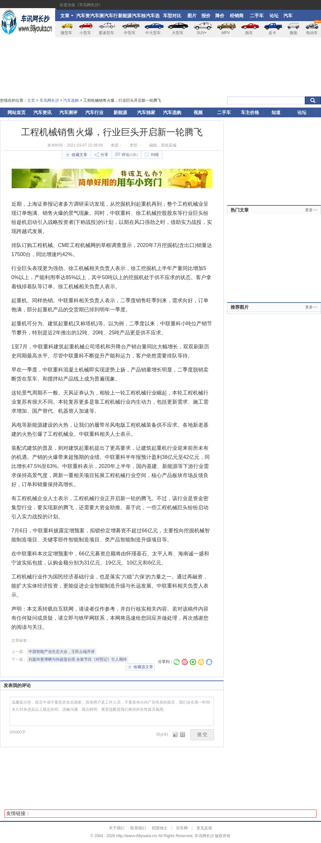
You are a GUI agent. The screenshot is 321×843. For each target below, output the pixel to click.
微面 (293, 33)
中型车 (130, 33)
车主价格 (250, 112)
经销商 (237, 15)
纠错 (152, 155)
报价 (205, 15)
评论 (126, 154)
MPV (225, 33)
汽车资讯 (83, 17)
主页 (31, 100)
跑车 (249, 33)
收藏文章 (76, 154)
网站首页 (16, 112)
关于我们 (117, 828)
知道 (275, 112)
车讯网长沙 (49, 100)
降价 (219, 15)
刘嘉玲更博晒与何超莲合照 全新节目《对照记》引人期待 (78, 659)
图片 (191, 15)
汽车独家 (139, 17)
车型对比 (172, 15)
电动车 (313, 28)
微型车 (66, 33)
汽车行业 (111, 17)
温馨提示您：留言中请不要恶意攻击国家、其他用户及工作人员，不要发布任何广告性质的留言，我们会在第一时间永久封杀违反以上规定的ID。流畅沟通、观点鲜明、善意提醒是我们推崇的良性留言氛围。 (112, 711)
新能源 (125, 15)
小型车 (85, 33)
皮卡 (272, 33)
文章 (67, 15)
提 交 (202, 734)
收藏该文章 (140, 666)
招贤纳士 (159, 828)
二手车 (257, 15)
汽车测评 (97, 17)
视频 (198, 112)
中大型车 (153, 33)
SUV (202, 33)
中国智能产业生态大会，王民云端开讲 (62, 651)
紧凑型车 (106, 33)
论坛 (274, 15)
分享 (101, 154)
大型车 (178, 33)
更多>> (311, 210)
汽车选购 (153, 17)
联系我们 (138, 828)
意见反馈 (204, 828)
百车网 (182, 828)
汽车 (287, 15)
